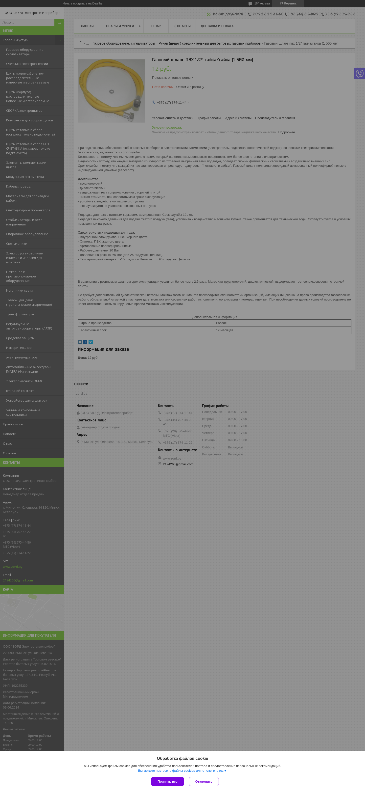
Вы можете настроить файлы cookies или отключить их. (181, 770)
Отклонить (203, 781)
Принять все (168, 781)
